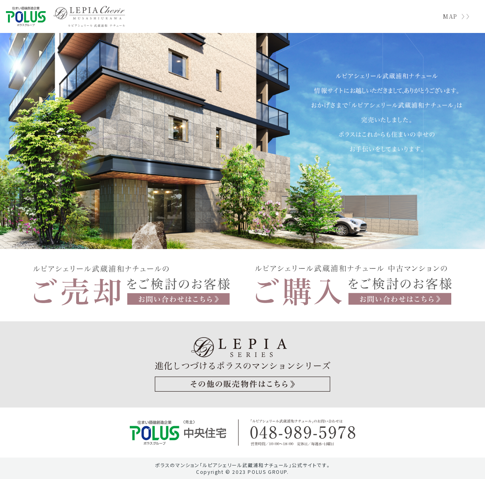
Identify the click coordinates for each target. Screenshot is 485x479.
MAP (450, 16)
